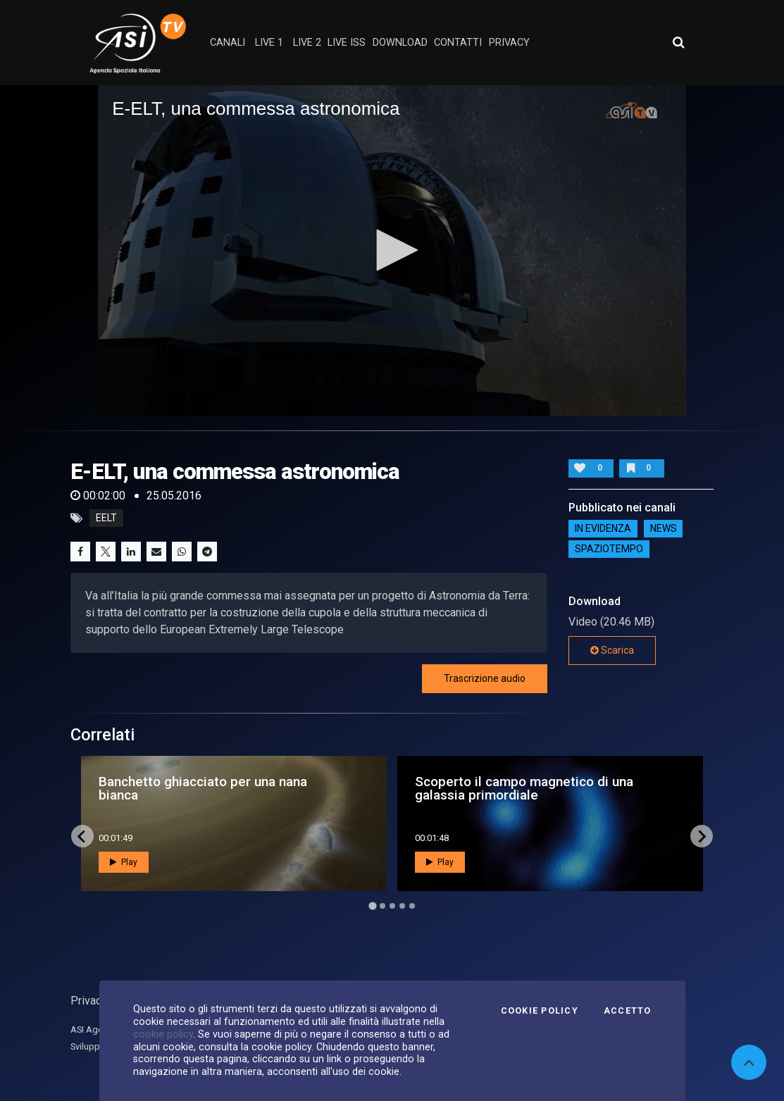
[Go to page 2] (382, 906)
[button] (392, 250)
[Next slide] (701, 836)
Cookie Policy (539, 1011)
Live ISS (347, 43)
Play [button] (123, 862)
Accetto (628, 1011)
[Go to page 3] (392, 906)
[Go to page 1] (372, 906)
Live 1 (269, 43)
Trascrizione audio (484, 678)
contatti (458, 43)
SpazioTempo (609, 548)
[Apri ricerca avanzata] (678, 42)
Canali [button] (227, 43)
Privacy (88, 1000)
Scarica (612, 650)
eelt (106, 518)
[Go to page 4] (402, 906)
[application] (392, 250)
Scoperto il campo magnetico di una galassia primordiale (524, 788)
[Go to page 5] (412, 906)
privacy (509, 43)
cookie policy (163, 1034)
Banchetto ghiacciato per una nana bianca (203, 788)
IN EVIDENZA (603, 528)
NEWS (663, 528)
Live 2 (307, 43)
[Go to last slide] (82, 836)
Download (400, 43)
